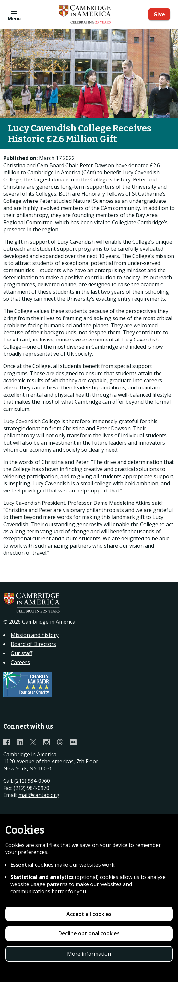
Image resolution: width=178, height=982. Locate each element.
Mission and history (35, 635)
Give (159, 14)
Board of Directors (33, 644)
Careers (20, 662)
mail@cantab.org (38, 795)
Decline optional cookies (89, 933)
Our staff (21, 653)
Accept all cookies (89, 914)
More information (89, 953)
